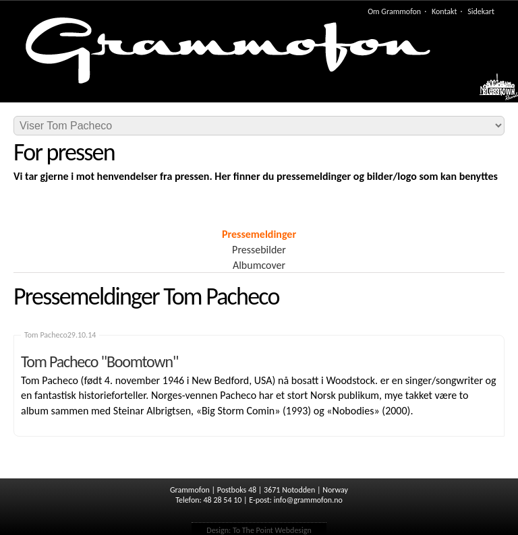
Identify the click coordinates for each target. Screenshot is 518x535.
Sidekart (480, 11)
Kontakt (444, 11)
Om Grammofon (394, 11)
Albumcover (259, 265)
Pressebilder (259, 249)
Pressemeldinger (259, 234)
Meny (492, 90)
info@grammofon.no (308, 500)
